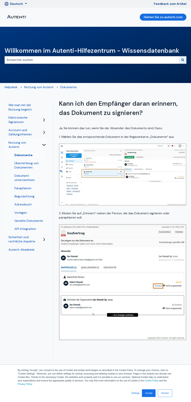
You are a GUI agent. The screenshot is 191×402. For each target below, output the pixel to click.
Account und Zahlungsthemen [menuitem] (20, 132)
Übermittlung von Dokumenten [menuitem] (26, 165)
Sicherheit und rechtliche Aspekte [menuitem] (21, 239)
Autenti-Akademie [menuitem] (21, 250)
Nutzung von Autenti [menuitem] (17, 145)
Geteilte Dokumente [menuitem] (28, 221)
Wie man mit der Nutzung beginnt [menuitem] (20, 107)
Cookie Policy (151, 380)
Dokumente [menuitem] (23, 155)
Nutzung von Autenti (38, 87)
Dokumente (68, 87)
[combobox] (92, 60)
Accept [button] (148, 393)
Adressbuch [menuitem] (23, 204)
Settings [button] (135, 393)
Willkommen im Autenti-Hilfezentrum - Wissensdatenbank (92, 51)
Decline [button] (165, 393)
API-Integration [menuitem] (25, 229)
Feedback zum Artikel (170, 4)
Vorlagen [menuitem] (20, 213)
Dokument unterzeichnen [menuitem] (24, 178)
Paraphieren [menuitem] (22, 188)
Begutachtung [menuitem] (24, 196)
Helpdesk (11, 87)
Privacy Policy (25, 384)
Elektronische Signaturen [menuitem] (18, 120)
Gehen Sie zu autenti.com (163, 17)
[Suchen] (182, 60)
